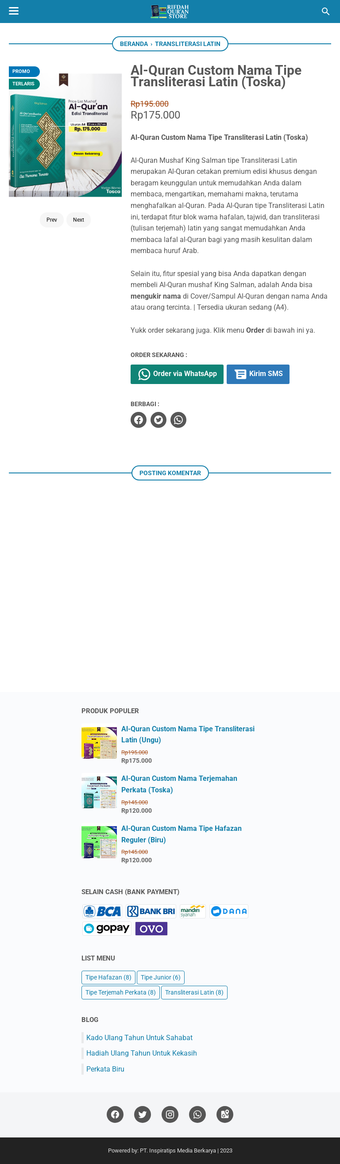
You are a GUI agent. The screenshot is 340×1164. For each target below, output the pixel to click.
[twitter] (158, 420)
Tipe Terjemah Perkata (120, 992)
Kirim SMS (258, 374)
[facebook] (139, 420)
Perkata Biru (105, 1069)
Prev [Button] (51, 220)
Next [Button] (78, 220)
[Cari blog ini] (326, 11)
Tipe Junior (161, 977)
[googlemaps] (224, 1114)
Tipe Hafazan (108, 977)
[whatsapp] (178, 420)
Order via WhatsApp (177, 374)
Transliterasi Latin (194, 992)
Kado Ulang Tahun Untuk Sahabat (139, 1037)
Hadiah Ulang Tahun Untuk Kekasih (141, 1053)
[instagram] (170, 1114)
